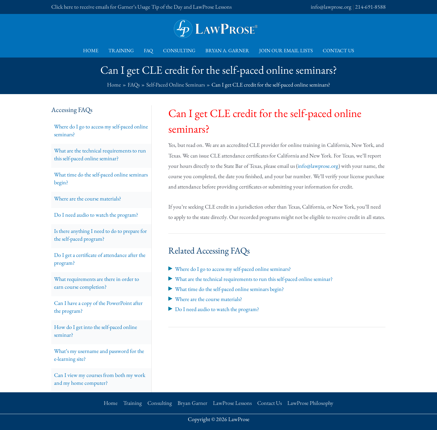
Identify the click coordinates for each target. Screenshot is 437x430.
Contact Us (338, 50)
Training (121, 50)
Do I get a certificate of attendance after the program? (99, 258)
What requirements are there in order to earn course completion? (96, 282)
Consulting (179, 50)
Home (90, 50)
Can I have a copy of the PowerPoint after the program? (98, 306)
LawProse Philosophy (310, 403)
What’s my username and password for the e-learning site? (99, 354)
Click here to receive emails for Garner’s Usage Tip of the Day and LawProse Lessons (141, 6)
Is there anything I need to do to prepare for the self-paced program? (100, 234)
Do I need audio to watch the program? (96, 214)
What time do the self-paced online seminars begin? (101, 178)
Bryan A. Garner (227, 50)
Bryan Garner (192, 403)
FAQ (148, 50)
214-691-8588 (370, 6)
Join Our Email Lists (286, 50)
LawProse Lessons (232, 403)
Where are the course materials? (87, 198)
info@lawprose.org (331, 6)
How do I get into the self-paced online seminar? (95, 330)
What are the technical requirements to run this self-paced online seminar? (100, 154)
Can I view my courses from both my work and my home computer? (99, 378)
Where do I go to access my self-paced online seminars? (101, 130)
